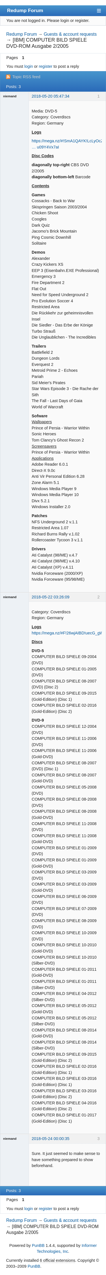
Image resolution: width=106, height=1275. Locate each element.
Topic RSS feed (26, 77)
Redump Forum (25, 10)
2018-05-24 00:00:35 (51, 1138)
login (28, 66)
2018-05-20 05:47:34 (51, 96)
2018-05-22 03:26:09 (51, 597)
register (45, 66)
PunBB (38, 1245)
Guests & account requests (70, 34)
